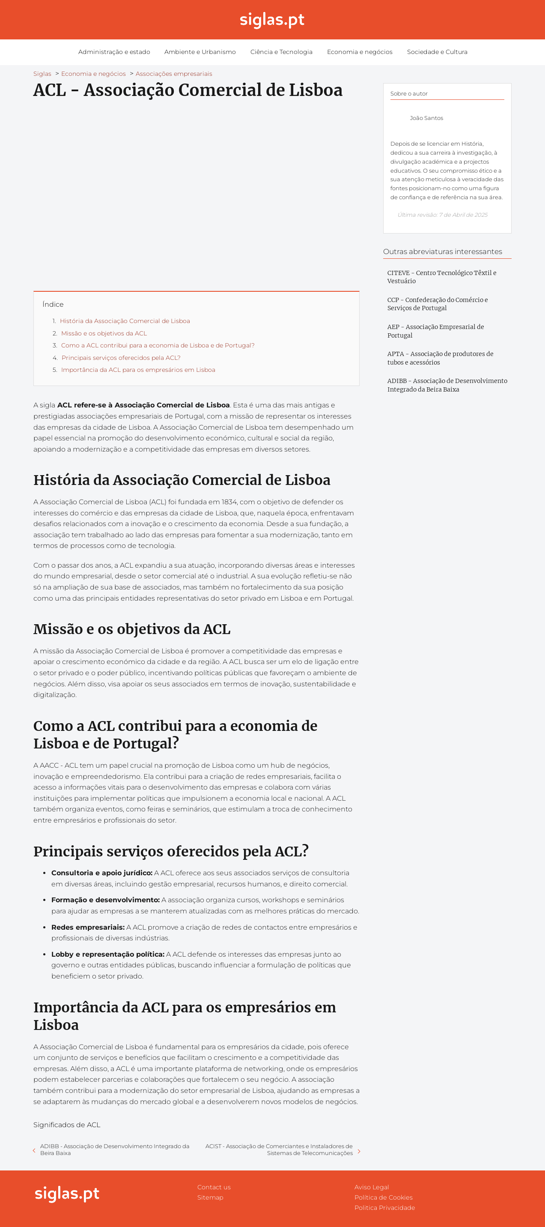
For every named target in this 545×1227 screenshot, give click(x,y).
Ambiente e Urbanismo (202, 52)
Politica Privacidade (384, 1208)
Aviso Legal (371, 1187)
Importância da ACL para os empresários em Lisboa (138, 370)
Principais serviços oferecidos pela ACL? (121, 358)
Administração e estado (119, 52)
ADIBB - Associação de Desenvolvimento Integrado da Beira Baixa (115, 1149)
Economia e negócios (356, 52)
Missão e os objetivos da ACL (104, 333)
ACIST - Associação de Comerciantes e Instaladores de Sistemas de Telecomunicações (279, 1149)
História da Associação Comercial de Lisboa (125, 321)
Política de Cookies (383, 1197)
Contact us (214, 1187)
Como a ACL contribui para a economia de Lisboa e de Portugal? (158, 345)
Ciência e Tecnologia (280, 52)
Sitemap (210, 1197)
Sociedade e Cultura (431, 52)
